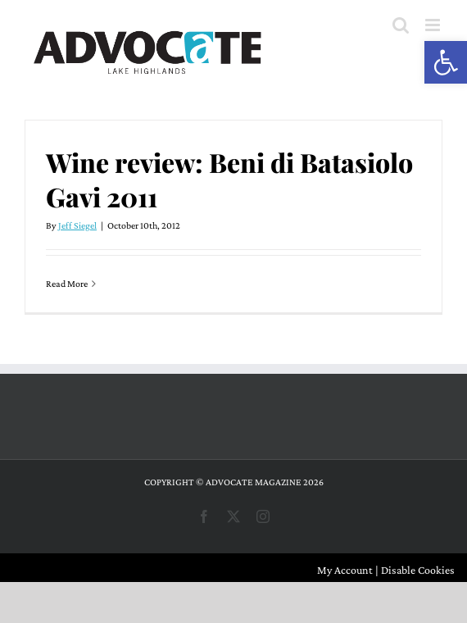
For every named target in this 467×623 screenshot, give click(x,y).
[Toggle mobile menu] (433, 25)
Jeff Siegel (77, 225)
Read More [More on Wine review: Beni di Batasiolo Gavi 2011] (67, 283)
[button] (445, 62)
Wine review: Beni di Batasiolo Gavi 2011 (229, 179)
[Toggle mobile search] (400, 25)
